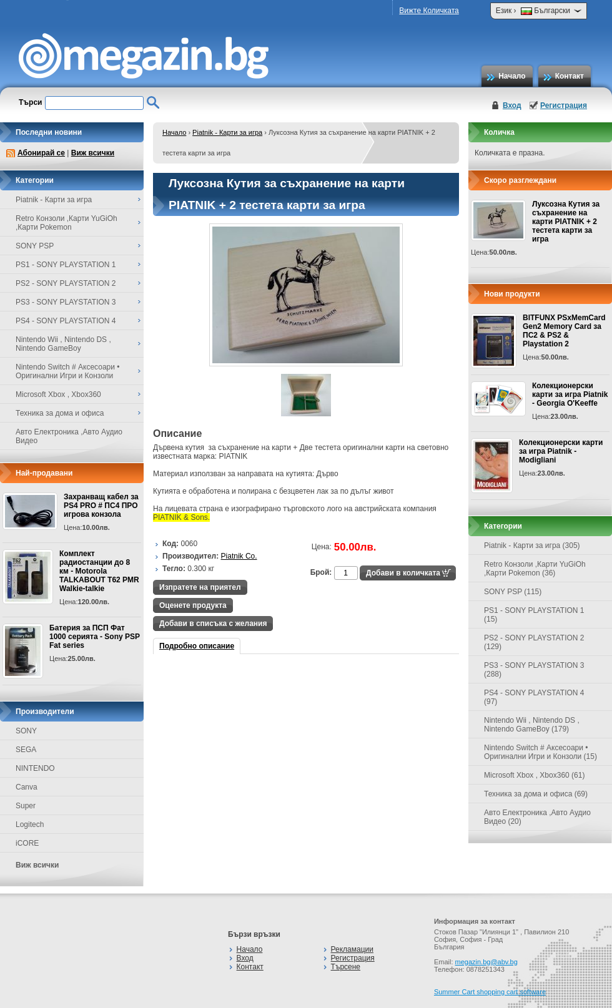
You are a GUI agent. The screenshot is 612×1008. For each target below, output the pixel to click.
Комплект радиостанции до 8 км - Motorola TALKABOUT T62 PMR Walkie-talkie (99, 571)
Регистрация (563, 105)
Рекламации (352, 949)
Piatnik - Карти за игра (227, 132)
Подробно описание (196, 646)
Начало (511, 76)
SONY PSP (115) (512, 591)
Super (26, 805)
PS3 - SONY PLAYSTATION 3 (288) (534, 669)
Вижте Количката (428, 10)
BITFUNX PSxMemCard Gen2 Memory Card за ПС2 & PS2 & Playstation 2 (564, 330)
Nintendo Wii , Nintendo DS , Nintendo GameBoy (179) (532, 724)
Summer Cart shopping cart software (490, 992)
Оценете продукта (193, 605)
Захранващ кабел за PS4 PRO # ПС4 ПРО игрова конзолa (101, 505)
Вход (512, 105)
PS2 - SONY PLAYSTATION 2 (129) (534, 642)
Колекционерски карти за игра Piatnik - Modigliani (561, 451)
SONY (26, 731)
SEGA (26, 749)
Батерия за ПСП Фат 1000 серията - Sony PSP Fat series (94, 637)
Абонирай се (41, 153)
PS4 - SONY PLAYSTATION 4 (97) (534, 697)
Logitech (30, 824)
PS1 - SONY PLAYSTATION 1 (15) (534, 615)
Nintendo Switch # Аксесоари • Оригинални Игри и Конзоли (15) (540, 752)
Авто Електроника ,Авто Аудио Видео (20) (537, 817)
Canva (26, 787)
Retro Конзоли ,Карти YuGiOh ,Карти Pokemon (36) (535, 568)
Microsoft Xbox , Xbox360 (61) (534, 775)
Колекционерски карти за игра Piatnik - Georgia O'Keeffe (570, 394)
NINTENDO (35, 768)
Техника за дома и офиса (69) (536, 794)
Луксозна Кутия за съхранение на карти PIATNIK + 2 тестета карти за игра (566, 221)
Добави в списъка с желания (213, 623)
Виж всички (92, 153)
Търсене (345, 966)
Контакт (569, 76)
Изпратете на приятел (200, 587)
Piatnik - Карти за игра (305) (532, 545)
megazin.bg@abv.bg (486, 962)
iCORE (27, 843)
